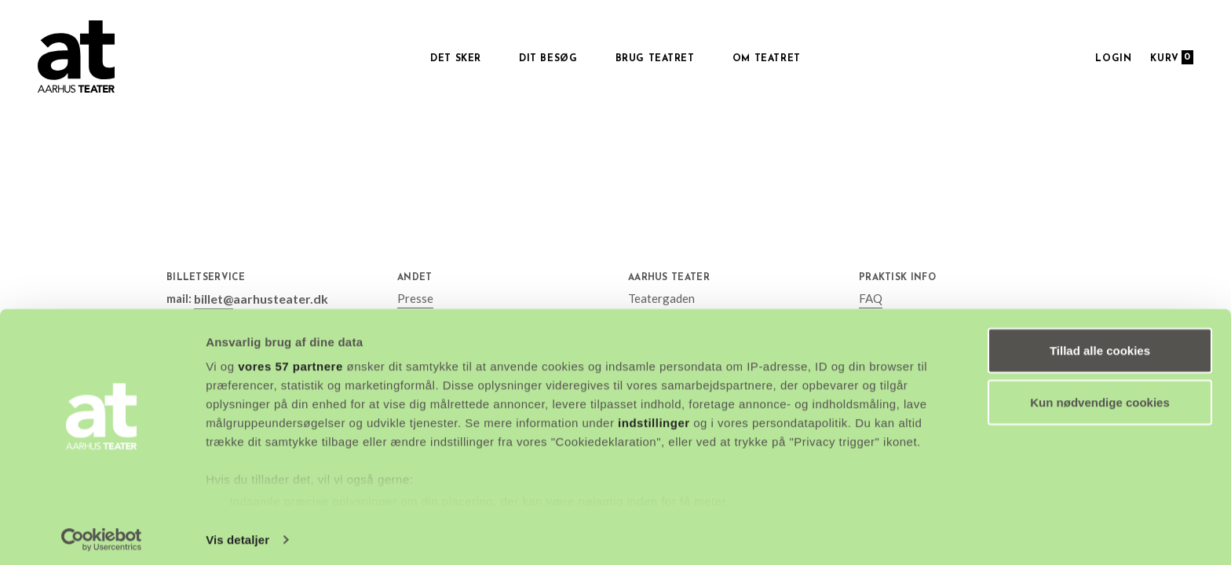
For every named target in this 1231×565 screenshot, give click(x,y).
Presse (415, 298)
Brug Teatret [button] (655, 59)
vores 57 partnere (290, 360)
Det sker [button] (455, 59)
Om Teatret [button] (766, 59)
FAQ (870, 298)
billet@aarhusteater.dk (257, 298)
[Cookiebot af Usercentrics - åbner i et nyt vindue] (101, 534)
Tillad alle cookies (1100, 345)
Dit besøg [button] (548, 59)
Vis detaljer (237, 534)
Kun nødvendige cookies (1100, 396)
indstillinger (654, 417)
